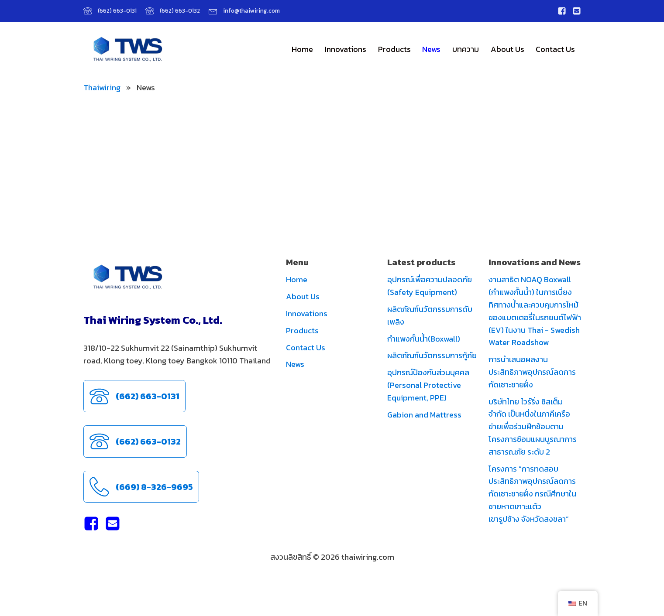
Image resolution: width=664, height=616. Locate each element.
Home (302, 49)
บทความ (465, 49)
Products (394, 49)
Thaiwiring (101, 87)
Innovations (345, 49)
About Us (507, 49)
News (431, 49)
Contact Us (555, 49)
